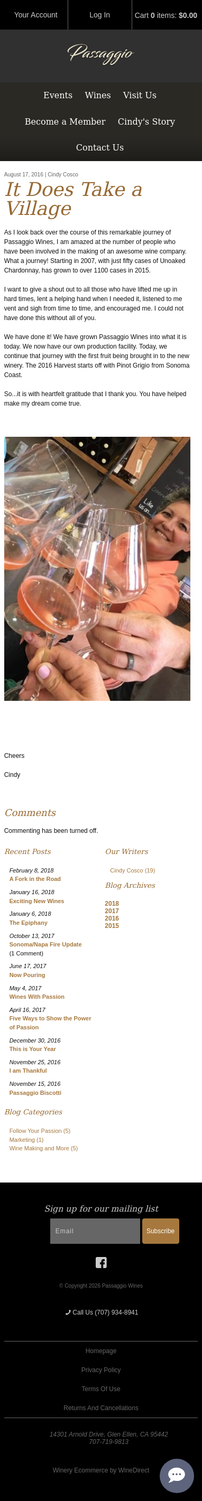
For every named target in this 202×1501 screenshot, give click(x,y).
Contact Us (100, 148)
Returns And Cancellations (100, 1408)
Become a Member (65, 122)
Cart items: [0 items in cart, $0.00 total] (166, 15)
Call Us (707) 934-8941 (101, 1312)
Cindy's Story (146, 122)
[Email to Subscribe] (95, 1231)
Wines (98, 95)
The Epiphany (29, 923)
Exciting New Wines (37, 901)
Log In (99, 15)
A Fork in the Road (35, 879)
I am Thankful (28, 1070)
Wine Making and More (44, 1148)
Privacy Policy (101, 1370)
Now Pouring (27, 975)
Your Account (36, 15)
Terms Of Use (100, 1389)
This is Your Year (33, 1049)
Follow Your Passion (40, 1131)
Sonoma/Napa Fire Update (46, 944)
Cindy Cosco (132, 870)
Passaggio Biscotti (35, 1093)
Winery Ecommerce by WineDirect (101, 1470)
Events (57, 95)
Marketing (27, 1140)
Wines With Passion (37, 996)
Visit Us (140, 95)
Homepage (101, 1351)
